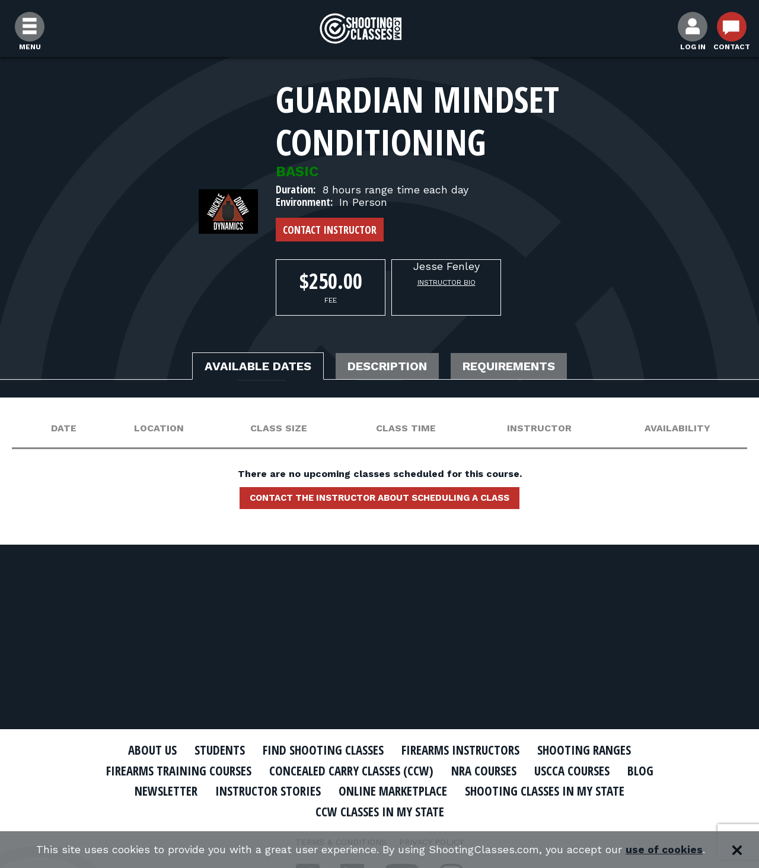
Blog (640, 770)
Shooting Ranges (584, 750)
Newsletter (166, 791)
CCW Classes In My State (379, 811)
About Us (152, 750)
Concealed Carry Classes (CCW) (351, 770)
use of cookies (664, 850)
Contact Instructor (330, 229)
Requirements (509, 366)
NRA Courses (483, 770)
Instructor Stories (268, 791)
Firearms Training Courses (178, 770)
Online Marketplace (393, 791)
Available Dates (258, 366)
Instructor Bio (446, 282)
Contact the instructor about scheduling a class (379, 497)
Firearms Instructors (460, 750)
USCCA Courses (572, 770)
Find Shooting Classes (323, 750)
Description (387, 366)
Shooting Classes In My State (544, 791)
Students (219, 750)
